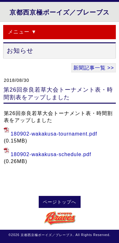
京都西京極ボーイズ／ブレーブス (59, 12)
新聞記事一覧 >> (93, 67)
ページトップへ (59, 202)
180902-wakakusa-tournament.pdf (53, 134)
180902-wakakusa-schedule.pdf (50, 154)
